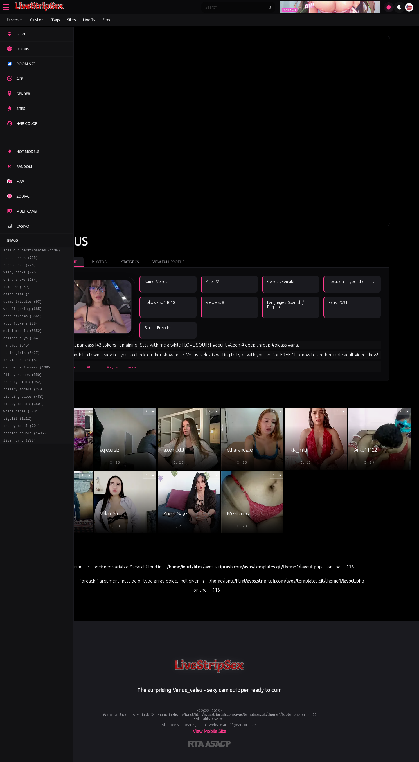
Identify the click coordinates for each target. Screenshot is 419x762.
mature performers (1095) (27, 381)
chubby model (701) (21, 446)
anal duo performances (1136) (31, 251)
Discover (15, 20)
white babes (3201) (21, 430)
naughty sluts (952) (22, 397)
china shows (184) (20, 283)
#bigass (140, 369)
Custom (37, 20)
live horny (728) (19, 463)
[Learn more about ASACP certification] (218, 753)
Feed (106, 20)
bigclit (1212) (17, 438)
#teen (120, 369)
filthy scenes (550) (22, 389)
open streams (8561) (22, 324)
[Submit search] (269, 7)
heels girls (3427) (21, 365)
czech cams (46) (18, 300)
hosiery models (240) (23, 406)
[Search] (234, 7)
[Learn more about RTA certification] (196, 753)
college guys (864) (21, 349)
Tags (55, 20)
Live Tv (89, 20)
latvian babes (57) (21, 373)
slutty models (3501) (23, 422)
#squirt (99, 369)
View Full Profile (196, 257)
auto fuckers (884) (21, 332)
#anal (160, 369)
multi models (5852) (22, 340)
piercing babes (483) (23, 414)
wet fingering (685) (22, 316)
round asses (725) (20, 259)
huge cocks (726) (19, 267)
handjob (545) (16, 357)
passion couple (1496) (24, 455)
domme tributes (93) (22, 308)
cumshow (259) (16, 291)
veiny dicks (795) (20, 275)
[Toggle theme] (399, 7)
